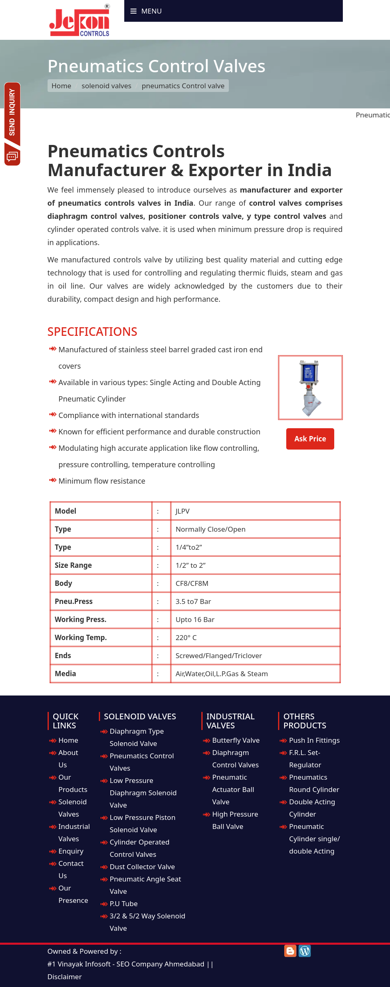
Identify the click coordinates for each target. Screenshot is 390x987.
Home (61, 85)
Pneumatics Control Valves (142, 762)
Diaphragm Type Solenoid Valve (137, 737)
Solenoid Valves (73, 808)
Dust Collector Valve (142, 866)
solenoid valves (106, 85)
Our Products (73, 783)
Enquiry (71, 851)
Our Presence (74, 894)
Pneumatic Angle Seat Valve (145, 885)
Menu (146, 11)
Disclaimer (65, 976)
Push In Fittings (314, 740)
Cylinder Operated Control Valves (140, 848)
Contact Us (71, 869)
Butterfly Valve (236, 740)
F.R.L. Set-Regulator (305, 758)
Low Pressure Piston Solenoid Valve (143, 823)
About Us (68, 758)
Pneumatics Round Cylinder (314, 783)
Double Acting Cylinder (312, 808)
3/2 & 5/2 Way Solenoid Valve (148, 922)
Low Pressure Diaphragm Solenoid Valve (143, 793)
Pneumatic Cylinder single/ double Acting (314, 839)
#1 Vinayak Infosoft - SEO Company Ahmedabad (126, 964)
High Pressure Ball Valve (235, 820)
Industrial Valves (74, 832)
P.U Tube (124, 903)
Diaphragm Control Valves (235, 758)
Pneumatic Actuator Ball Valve (233, 789)
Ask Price (310, 438)
